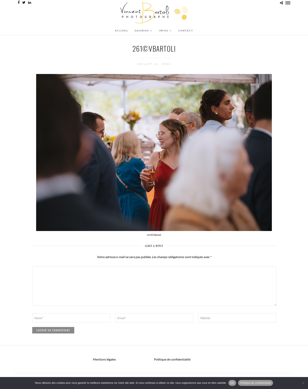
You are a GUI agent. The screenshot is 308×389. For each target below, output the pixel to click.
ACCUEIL (121, 30)
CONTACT (185, 30)
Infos (163, 30)
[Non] (303, 383)
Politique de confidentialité (172, 359)
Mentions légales (104, 359)
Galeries (142, 30)
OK (232, 382)
